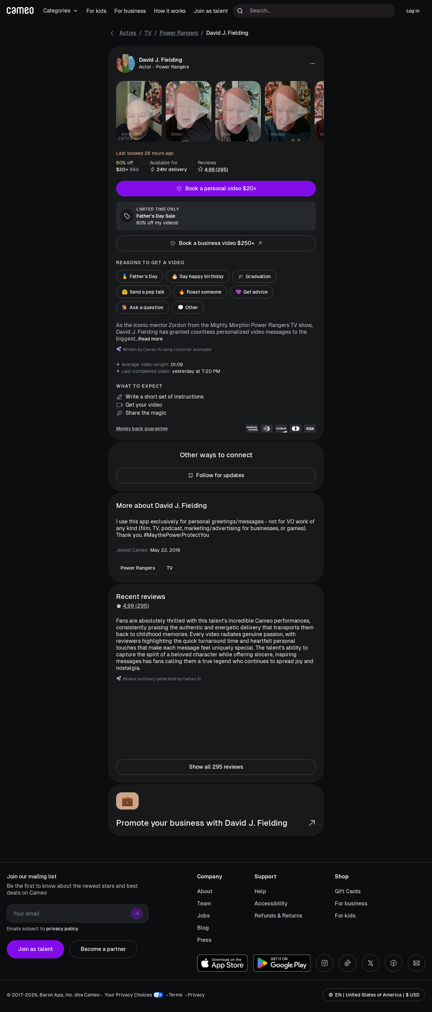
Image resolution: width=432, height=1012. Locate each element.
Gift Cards (348, 891)
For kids (345, 915)
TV (148, 33)
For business (351, 903)
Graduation (254, 276)
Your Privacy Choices (128, 994)
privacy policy (62, 928)
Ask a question (142, 307)
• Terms (174, 994)
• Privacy (195, 994)
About (205, 891)
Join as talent (35, 949)
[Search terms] (314, 11)
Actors (127, 33)
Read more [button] (150, 338)
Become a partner (103, 949)
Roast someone (200, 292)
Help (260, 891)
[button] (312, 63)
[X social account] (370, 963)
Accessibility (271, 903)
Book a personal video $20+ (216, 188)
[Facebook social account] (393, 963)
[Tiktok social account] (347, 963)
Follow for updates (216, 475)
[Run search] (240, 11)
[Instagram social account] (324, 963)
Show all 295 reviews (216, 767)
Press (204, 940)
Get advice (251, 292)
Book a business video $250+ (216, 243)
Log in (413, 11)
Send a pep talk (143, 292)
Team (204, 903)
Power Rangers (179, 33)
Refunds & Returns (278, 915)
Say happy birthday (197, 276)
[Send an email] (416, 963)
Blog (203, 928)
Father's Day (139, 276)
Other (188, 307)
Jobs (203, 915)
